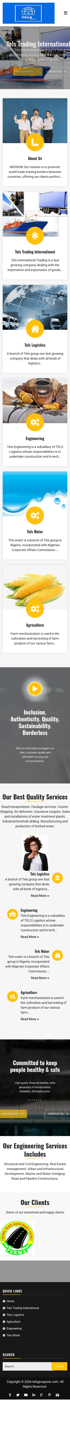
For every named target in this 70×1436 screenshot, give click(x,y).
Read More (40, 896)
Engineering (35, 438)
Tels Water (35, 531)
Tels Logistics (35, 345)
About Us (35, 158)
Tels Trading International (35, 252)
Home (10, 1301)
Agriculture (35, 625)
